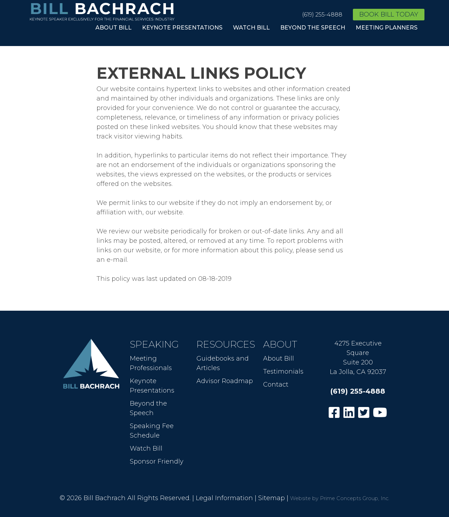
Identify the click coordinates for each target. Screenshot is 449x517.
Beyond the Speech (312, 27)
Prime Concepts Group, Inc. (354, 498)
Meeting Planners (386, 27)
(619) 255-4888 (322, 14)
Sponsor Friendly (156, 461)
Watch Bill (251, 27)
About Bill (113, 27)
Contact (275, 384)
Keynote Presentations (182, 27)
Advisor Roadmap (224, 381)
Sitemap (271, 498)
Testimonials (283, 371)
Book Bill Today (388, 14)
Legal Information (224, 498)
